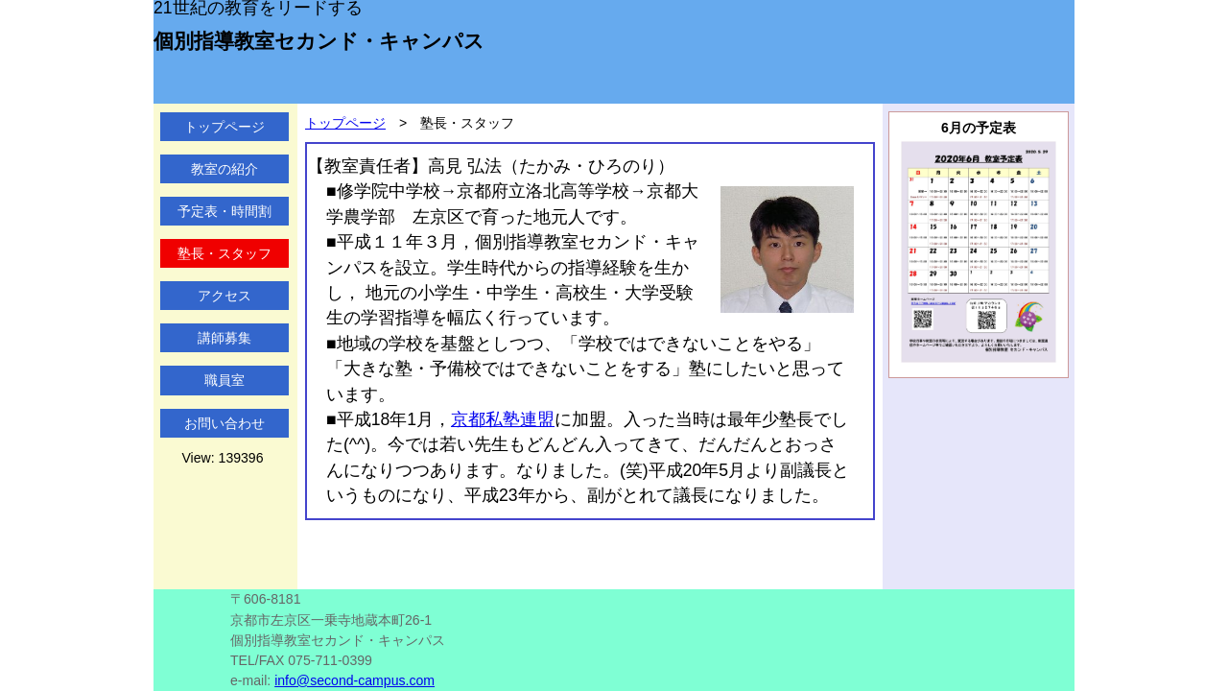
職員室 (224, 380)
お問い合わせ (224, 423)
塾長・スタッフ (224, 253)
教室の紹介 (224, 169)
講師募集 (224, 338)
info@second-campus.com (354, 680)
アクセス (224, 295)
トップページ (224, 126)
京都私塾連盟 (503, 419)
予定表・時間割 (224, 211)
